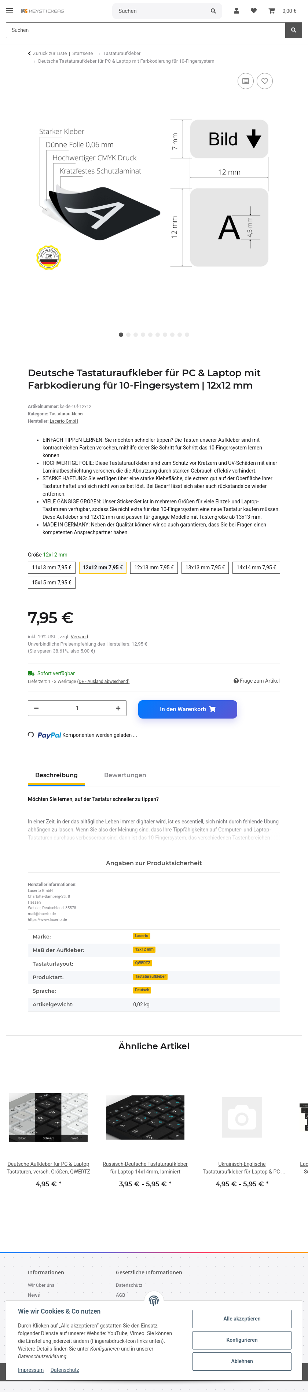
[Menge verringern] (36, 708)
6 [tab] (157, 335)
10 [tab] (187, 335)
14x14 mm (258, 566)
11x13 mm (54, 566)
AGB (120, 1295)
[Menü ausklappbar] (9, 7)
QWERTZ (142, 963)
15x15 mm (54, 582)
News (34, 1295)
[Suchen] (159, 11)
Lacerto (141, 935)
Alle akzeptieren (241, 1319)
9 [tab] (179, 335)
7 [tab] (165, 335)
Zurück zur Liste (50, 53)
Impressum (31, 1370)
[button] (236, 11)
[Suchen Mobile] (146, 30)
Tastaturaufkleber (67, 413)
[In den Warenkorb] (187, 709)
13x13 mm (207, 566)
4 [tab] (143, 335)
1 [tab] (121, 335)
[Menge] (77, 708)
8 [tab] (172, 335)
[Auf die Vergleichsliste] (246, 81)
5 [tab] (150, 335)
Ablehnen (242, 1361)
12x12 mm (105, 566)
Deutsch (142, 990)
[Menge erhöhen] (118, 708)
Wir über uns (41, 1285)
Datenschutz (65, 1370)
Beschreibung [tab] (56, 775)
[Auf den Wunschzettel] (265, 81)
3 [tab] (135, 335)
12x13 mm (156, 566)
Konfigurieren (241, 1340)
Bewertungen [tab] (125, 775)
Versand (79, 636)
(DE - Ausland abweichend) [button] (103, 681)
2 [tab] (128, 335)
